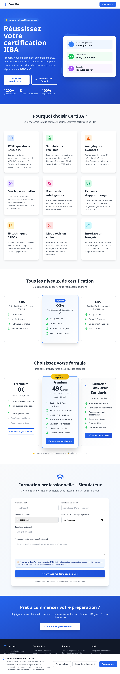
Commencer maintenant (60, 441)
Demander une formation (43, 79)
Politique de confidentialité (101, 651)
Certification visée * (22, 515)
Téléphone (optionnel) (23, 527)
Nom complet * (21, 503)
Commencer (107, 4)
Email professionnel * (69, 503)
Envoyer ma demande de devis (60, 573)
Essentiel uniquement (85, 664)
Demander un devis (98, 435)
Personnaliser (62, 664)
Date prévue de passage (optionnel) (75, 515)
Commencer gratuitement (17, 79)
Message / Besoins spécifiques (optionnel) (31, 539)
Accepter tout (108, 664)
